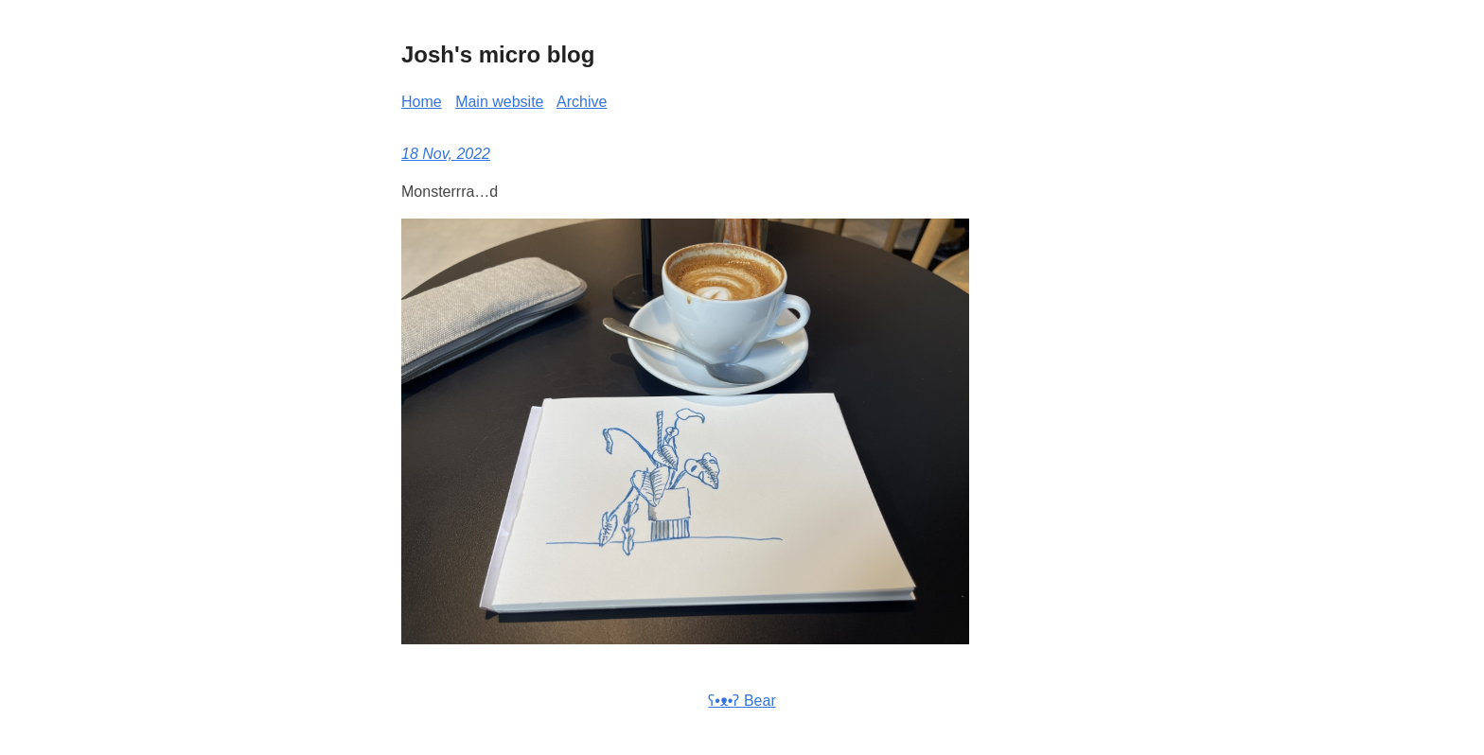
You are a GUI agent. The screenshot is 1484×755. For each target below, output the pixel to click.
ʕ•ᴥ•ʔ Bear (741, 701)
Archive (581, 102)
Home (421, 102)
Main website (499, 102)
